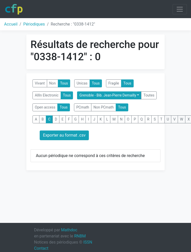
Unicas (82, 83)
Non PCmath (103, 107)
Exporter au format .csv (64, 135)
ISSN (87, 242)
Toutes (148, 95)
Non (52, 83)
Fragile (113, 83)
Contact (41, 248)
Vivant (40, 83)
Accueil (10, 24)
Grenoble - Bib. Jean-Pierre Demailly (107, 95)
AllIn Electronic (47, 95)
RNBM (80, 236)
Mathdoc (69, 229)
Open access (45, 107)
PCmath (82, 107)
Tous (64, 83)
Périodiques (34, 24)
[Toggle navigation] (180, 9)
